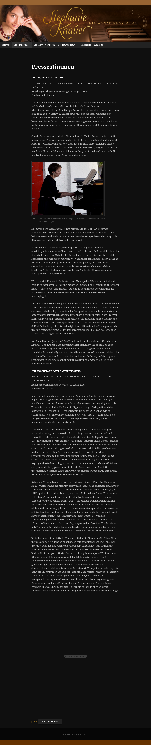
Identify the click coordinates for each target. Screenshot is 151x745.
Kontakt (100, 45)
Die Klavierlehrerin (44, 45)
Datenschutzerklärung (74, 734)
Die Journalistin (68, 45)
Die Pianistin (22, 45)
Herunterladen (50, 721)
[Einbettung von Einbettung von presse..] (75, 656)
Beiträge (6, 45)
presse (34, 722)
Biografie (86, 45)
